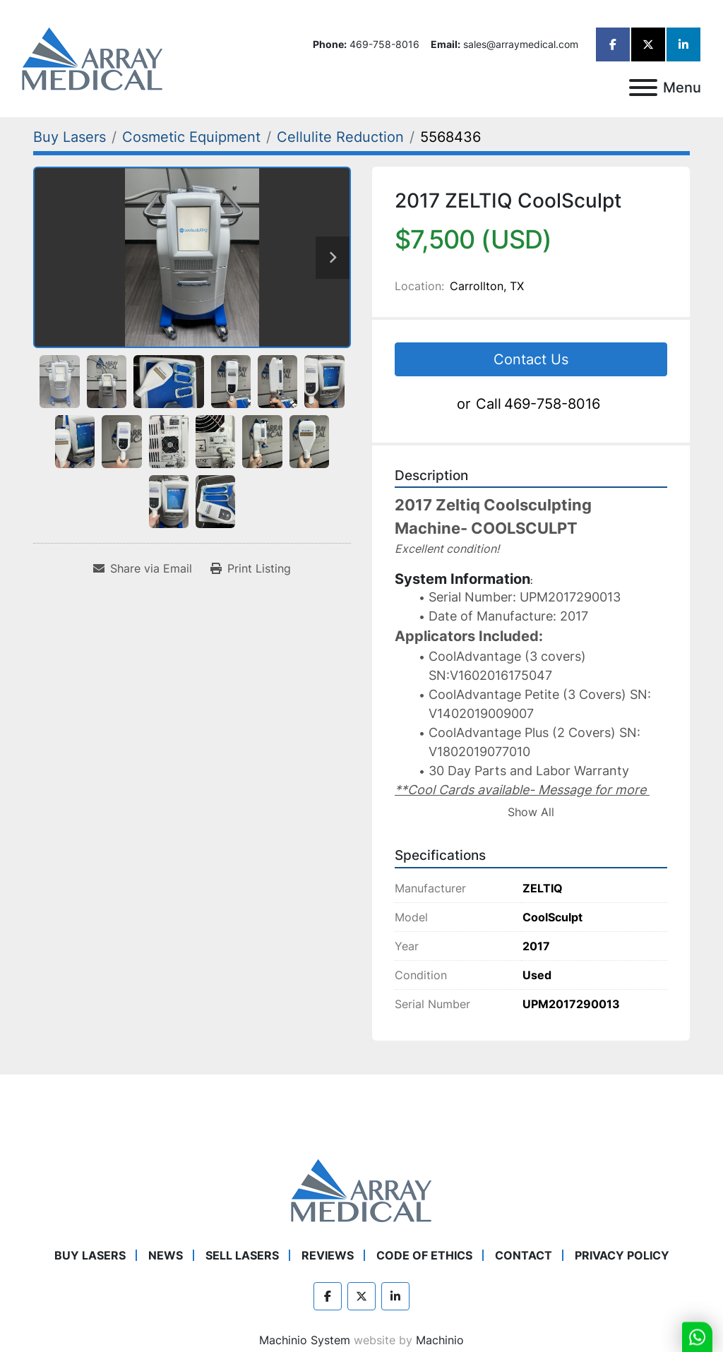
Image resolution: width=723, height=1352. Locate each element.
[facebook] (613, 44)
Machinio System (304, 1340)
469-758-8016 (384, 44)
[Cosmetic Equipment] (191, 136)
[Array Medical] (361, 1189)
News (165, 1255)
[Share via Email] (142, 568)
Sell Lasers (242, 1255)
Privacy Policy (622, 1255)
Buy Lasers (90, 1255)
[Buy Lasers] (69, 136)
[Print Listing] (250, 568)
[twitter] (648, 44)
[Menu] (643, 87)
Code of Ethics (424, 1255)
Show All (531, 812)
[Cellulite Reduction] (340, 136)
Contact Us (531, 359)
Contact (523, 1255)
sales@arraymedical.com (520, 44)
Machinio (440, 1340)
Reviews (327, 1255)
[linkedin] (683, 44)
